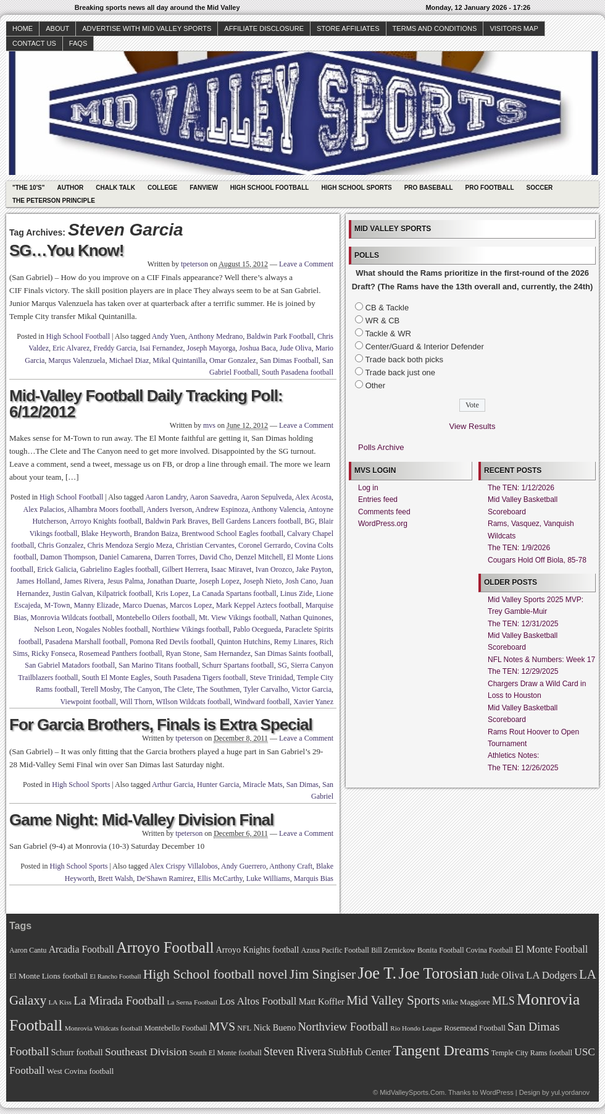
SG (282, 665)
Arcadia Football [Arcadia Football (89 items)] (81, 949)
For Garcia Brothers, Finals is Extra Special (160, 724)
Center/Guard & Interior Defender (424, 346)
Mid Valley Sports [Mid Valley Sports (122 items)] (393, 1000)
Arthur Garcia (172, 784)
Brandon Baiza (155, 533)
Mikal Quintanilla (179, 360)
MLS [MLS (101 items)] (503, 1001)
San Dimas (302, 784)
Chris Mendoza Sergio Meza (130, 545)
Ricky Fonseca (53, 653)
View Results (472, 426)
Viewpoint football (88, 701)
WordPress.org (382, 523)
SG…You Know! (66, 250)
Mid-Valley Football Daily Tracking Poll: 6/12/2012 (146, 403)
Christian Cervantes (205, 545)
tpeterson (194, 264)
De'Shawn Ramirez (164, 878)
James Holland (38, 581)
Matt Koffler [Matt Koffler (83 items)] (321, 1001)
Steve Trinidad (271, 677)
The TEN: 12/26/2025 (523, 767)
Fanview (204, 187)
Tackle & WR (388, 333)
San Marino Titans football (158, 665)
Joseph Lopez (219, 581)
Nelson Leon (53, 629)
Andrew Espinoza (221, 509)
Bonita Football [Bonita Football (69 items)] (440, 950)
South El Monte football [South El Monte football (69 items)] (225, 1052)
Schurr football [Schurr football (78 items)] (77, 1052)
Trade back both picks (404, 359)
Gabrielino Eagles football (119, 569)
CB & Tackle (387, 307)
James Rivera (83, 581)
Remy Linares (295, 641)
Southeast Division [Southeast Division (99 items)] (146, 1051)
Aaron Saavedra (213, 497)
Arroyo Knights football (105, 521)
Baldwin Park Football (280, 336)
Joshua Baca (257, 348)
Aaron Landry (165, 497)
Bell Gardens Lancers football (256, 521)
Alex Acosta (313, 497)
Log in (368, 487)
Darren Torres (175, 557)
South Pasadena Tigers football (200, 677)
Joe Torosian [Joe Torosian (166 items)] (438, 973)
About (57, 28)
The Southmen (218, 689)
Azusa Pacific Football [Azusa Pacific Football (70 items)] (335, 950)
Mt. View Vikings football (237, 617)
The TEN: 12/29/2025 (523, 671)
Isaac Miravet (231, 569)
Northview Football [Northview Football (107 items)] (343, 1026)
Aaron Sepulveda (266, 497)
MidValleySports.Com (412, 1092)
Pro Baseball (428, 187)
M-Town (57, 605)
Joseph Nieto (262, 581)
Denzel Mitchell (259, 557)
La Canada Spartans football (234, 593)
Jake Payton (314, 569)
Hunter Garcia (218, 784)
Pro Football (489, 187)
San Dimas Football (289, 360)
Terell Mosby (100, 689)
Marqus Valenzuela (76, 360)
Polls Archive (381, 447)
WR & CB (382, 320)
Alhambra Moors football (105, 509)
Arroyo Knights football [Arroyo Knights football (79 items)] (257, 950)
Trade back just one (400, 372)
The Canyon (141, 689)
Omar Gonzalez (232, 360)
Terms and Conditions (435, 28)
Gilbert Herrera (184, 569)
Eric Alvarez (71, 348)
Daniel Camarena (125, 557)
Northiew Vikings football (191, 629)
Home (22, 28)
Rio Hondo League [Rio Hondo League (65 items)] (416, 1028)
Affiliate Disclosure (264, 28)
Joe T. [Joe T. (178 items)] (377, 973)
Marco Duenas (143, 605)
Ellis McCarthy (220, 878)
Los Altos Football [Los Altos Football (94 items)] (257, 1001)
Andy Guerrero (243, 866)
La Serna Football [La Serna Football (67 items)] (192, 1002)
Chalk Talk (115, 187)
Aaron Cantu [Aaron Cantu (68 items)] (27, 950)
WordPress (496, 1092)
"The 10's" (28, 187)
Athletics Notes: (513, 755)
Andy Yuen (168, 336)
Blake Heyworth (105, 533)
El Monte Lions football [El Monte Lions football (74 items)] (48, 975)
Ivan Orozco (274, 569)
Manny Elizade (96, 605)
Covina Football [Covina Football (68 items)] (489, 950)
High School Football (269, 187)
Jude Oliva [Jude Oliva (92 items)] (502, 975)
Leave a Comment (306, 264)
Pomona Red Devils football (172, 641)
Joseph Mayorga (211, 348)
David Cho (215, 557)
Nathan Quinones (306, 617)
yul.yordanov (570, 1092)
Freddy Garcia (114, 348)
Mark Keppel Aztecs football (259, 605)
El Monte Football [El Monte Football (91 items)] (551, 949)
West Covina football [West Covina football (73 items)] (80, 1071)
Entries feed (378, 499)
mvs (209, 425)
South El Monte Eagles (115, 677)
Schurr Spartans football (238, 665)
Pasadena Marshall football (85, 641)
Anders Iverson (169, 509)
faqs (78, 43)
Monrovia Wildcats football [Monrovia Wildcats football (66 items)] (104, 1028)
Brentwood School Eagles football (232, 533)
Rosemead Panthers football (120, 653)
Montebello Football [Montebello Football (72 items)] (175, 1028)
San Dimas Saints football (293, 653)
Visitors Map (514, 28)
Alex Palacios (43, 509)
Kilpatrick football (124, 593)
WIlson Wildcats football (193, 701)
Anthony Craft (290, 866)
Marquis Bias (313, 878)
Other (375, 385)
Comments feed (384, 512)
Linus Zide (296, 593)
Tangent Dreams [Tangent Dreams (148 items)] (441, 1050)
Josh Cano (300, 581)
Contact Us (34, 43)
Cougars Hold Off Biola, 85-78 (537, 560)
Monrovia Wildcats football (71, 617)
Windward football (262, 701)
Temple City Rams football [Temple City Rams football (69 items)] (531, 1052)
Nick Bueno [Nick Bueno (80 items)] (274, 1027)
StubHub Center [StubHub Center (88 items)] (359, 1052)
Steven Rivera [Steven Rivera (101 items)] (295, 1051)
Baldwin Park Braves (176, 521)
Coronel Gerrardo (264, 545)
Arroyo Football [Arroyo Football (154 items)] (165, 947)
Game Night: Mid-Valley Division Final (141, 819)
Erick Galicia (57, 569)
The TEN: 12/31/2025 (523, 623)
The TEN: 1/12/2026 (521, 487)
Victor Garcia (311, 689)
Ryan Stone (183, 653)
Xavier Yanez (313, 701)
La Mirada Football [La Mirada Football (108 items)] (119, 1000)
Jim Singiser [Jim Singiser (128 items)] (323, 974)
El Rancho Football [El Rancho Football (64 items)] (115, 976)
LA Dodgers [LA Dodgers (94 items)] (551, 975)
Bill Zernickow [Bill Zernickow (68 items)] (393, 950)
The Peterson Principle (53, 200)
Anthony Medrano (215, 336)
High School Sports (356, 187)
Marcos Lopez (191, 605)
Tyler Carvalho (265, 689)
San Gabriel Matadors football (70, 665)
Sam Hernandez (227, 653)
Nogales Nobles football (112, 629)
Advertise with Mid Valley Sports (146, 28)
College (162, 187)
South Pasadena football (297, 372)
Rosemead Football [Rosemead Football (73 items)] (474, 1028)
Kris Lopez (172, 593)
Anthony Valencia (277, 509)
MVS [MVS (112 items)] (222, 1026)
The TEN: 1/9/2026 (519, 547)
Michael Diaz (129, 360)
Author (70, 187)
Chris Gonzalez (60, 545)
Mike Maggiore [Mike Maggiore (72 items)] (466, 1002)
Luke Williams (268, 878)
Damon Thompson (67, 557)
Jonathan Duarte (171, 581)
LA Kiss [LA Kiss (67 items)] (60, 1002)
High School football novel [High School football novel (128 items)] (215, 974)
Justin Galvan (72, 593)
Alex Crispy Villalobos (183, 866)
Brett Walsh (115, 878)
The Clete (178, 689)
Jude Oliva (296, 348)
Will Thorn (136, 701)
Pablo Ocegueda (257, 629)
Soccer (540, 187)
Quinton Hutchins (243, 641)
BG (309, 521)
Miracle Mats (262, 784)
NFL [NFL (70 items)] (244, 1028)
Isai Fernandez (161, 348)
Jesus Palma (125, 581)
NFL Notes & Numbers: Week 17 (541, 659)
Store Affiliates (348, 28)
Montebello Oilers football (155, 617)
